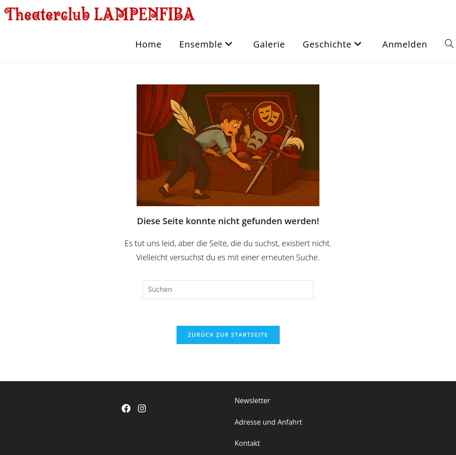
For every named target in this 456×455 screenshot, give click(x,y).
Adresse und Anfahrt (268, 422)
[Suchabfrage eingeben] (228, 289)
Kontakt (247, 443)
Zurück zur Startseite (228, 335)
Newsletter (252, 400)
